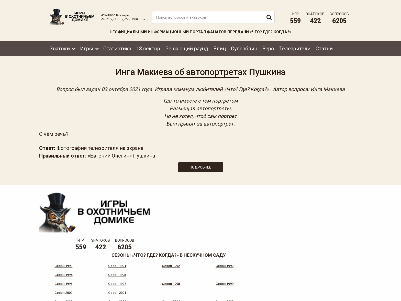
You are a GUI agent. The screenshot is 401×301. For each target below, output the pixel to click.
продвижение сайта (339, 295)
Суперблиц (244, 45)
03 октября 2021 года (127, 87)
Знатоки (60, 45)
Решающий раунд (186, 45)
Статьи (324, 45)
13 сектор (148, 45)
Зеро (268, 45)
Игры (86, 45)
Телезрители (294, 45)
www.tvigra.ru (238, 274)
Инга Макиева (327, 87)
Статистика (117, 45)
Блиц (219, 45)
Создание (333, 292)
